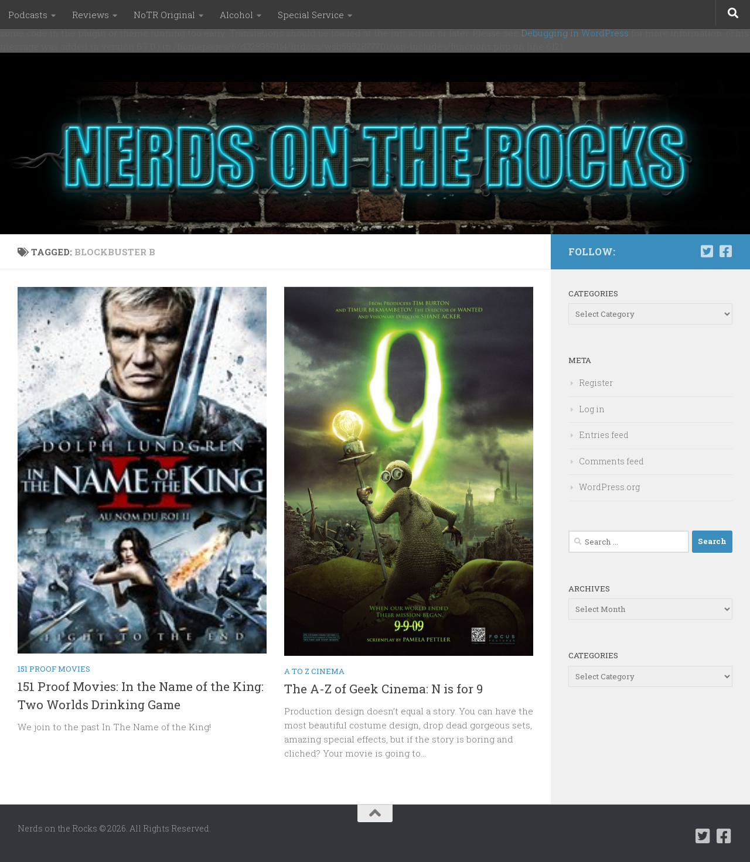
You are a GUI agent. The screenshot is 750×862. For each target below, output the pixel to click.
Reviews (90, 14)
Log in (592, 409)
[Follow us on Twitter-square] (707, 251)
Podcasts (27, 14)
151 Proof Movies (54, 668)
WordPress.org (609, 486)
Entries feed (604, 434)
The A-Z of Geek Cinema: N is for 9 (383, 688)
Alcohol (236, 14)
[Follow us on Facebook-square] (725, 251)
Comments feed (611, 461)
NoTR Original (164, 14)
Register (596, 382)
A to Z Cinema (314, 671)
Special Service (311, 14)
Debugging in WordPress (575, 33)
